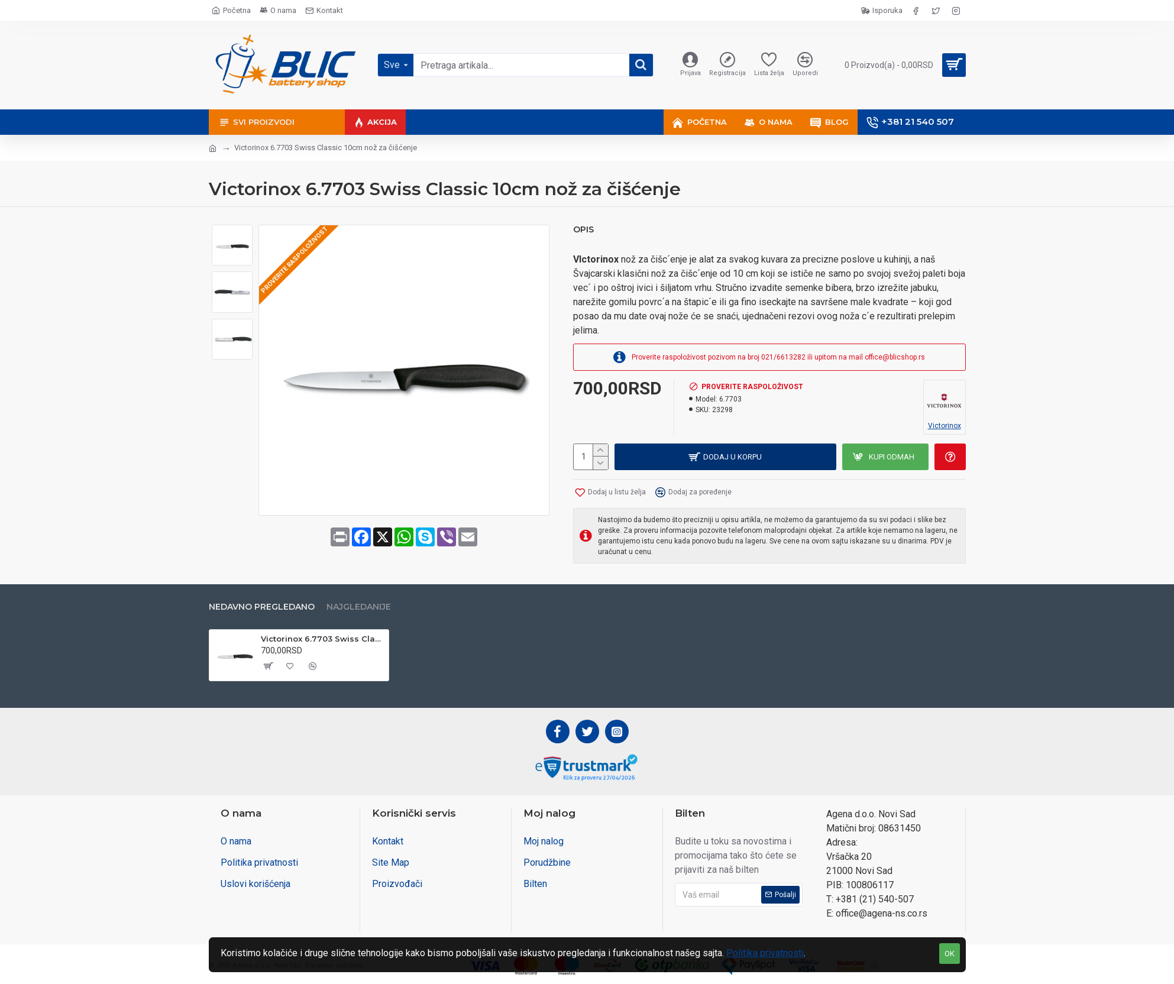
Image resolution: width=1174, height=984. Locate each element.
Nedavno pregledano (262, 607)
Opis (583, 230)
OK (950, 953)
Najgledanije (358, 607)
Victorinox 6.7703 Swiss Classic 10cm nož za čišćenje (322, 638)
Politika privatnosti (765, 953)
